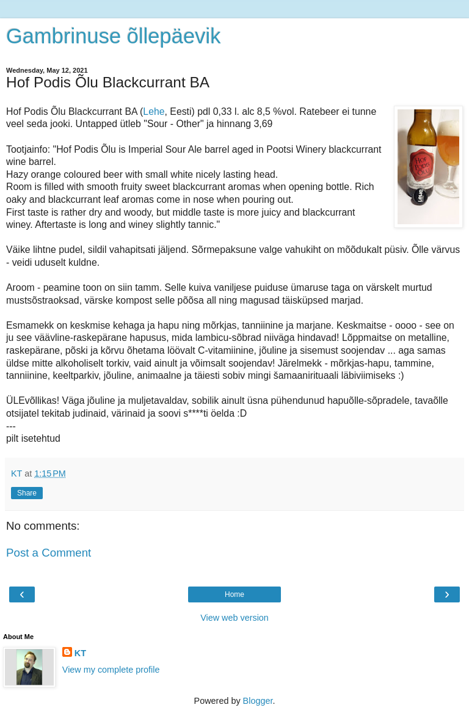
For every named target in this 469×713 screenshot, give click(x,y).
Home (234, 594)
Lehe (153, 111)
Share (27, 493)
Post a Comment (48, 552)
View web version (234, 618)
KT (80, 653)
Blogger (258, 701)
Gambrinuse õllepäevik (113, 36)
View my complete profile (111, 670)
